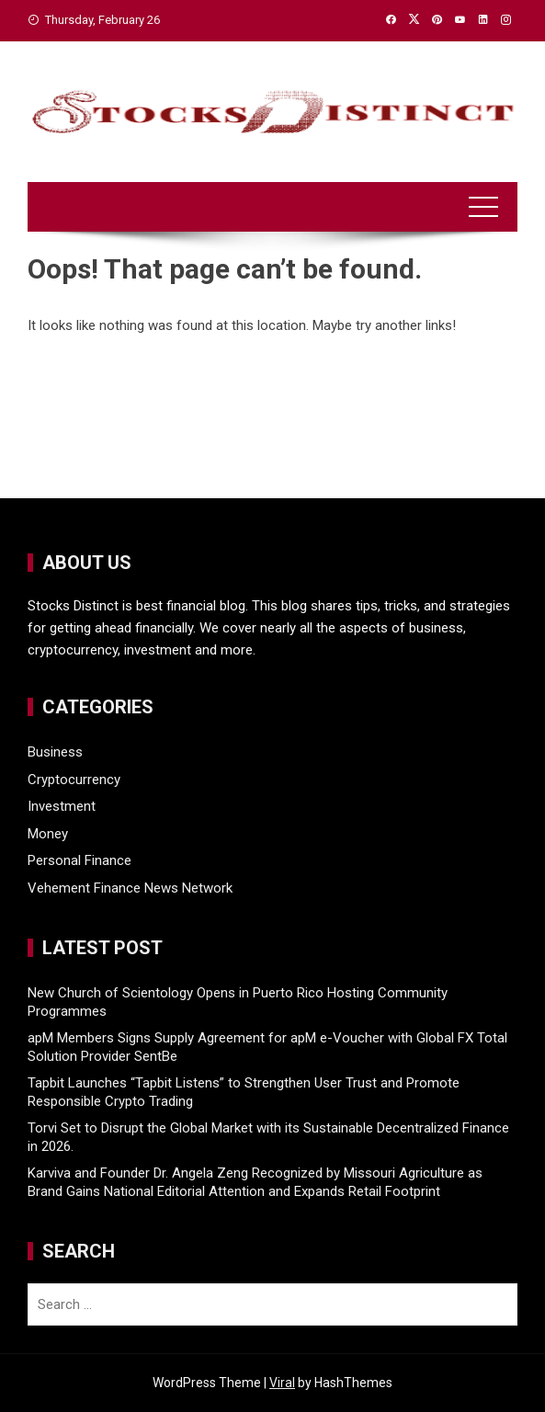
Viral (282, 1382)
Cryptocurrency (74, 779)
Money (48, 834)
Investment (62, 806)
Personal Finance (79, 860)
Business (55, 752)
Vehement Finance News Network (130, 888)
